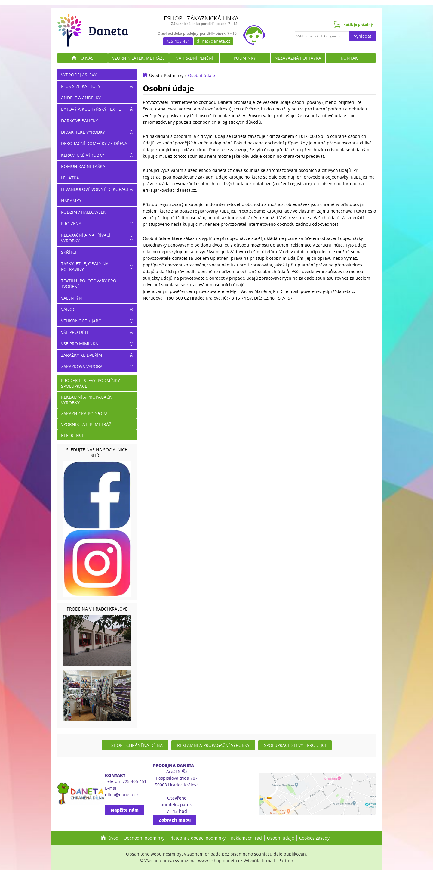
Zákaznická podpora (84, 413)
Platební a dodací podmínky (198, 838)
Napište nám (125, 810)
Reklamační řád (246, 838)
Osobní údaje (201, 75)
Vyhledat (362, 36)
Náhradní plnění (194, 58)
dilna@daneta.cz (213, 41)
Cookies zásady (314, 838)
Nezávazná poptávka (298, 58)
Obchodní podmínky (144, 838)
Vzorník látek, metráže (138, 58)
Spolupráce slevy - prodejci (295, 745)
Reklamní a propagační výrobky (87, 399)
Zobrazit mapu (175, 820)
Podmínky (245, 58)
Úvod (154, 75)
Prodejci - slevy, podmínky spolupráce (90, 383)
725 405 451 (178, 41)
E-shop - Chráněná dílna (135, 745)
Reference (72, 435)
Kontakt (350, 58)
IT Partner (283, 860)
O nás (87, 58)
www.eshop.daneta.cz (220, 860)
